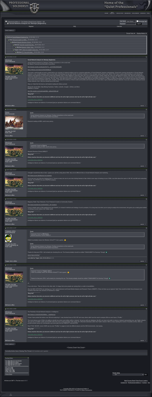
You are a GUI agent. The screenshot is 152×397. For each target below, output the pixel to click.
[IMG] (6, 370)
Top (149, 382)
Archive (144, 382)
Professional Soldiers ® (13, 21)
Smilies (7, 369)
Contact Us (124, 382)
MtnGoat (8, 60)
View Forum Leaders (142, 380)
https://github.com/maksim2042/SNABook (39, 69)
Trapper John (10, 231)
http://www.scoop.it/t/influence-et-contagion (40, 175)
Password (122, 23)
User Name (123, 21)
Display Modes (141, 33)
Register (31, 26)
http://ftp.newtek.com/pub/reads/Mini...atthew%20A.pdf (43, 91)
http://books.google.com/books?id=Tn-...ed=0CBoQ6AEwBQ (45, 67)
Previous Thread (72, 347)
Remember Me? (142, 21)
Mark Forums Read (129, 380)
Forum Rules (8, 374)
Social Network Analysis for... (20, 37)
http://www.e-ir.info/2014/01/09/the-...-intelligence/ (41, 314)
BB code (7, 367)
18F (44, 21)
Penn (7, 112)
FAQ (74, 26)
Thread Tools (130, 33)
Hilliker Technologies (86, 390)
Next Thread (81, 347)
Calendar (119, 26)
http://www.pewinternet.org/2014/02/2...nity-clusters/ (42, 204)
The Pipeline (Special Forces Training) (31, 21)
